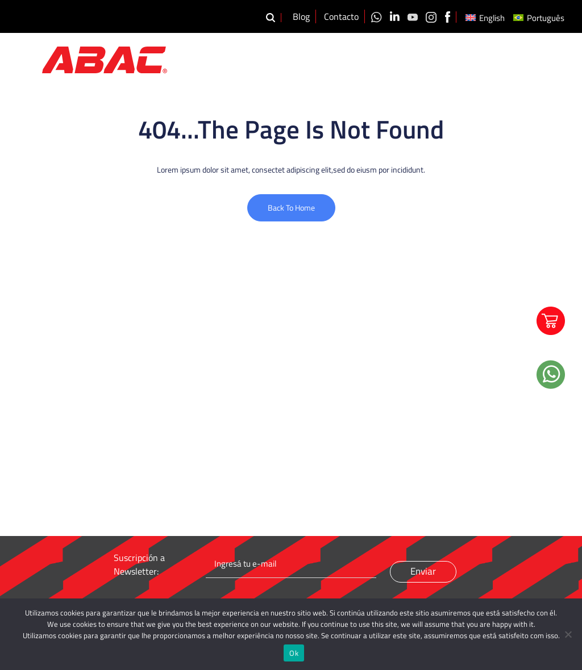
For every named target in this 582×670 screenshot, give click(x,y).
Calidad (442, 58)
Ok (293, 653)
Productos (394, 58)
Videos (479, 58)
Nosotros (342, 58)
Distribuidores (527, 58)
